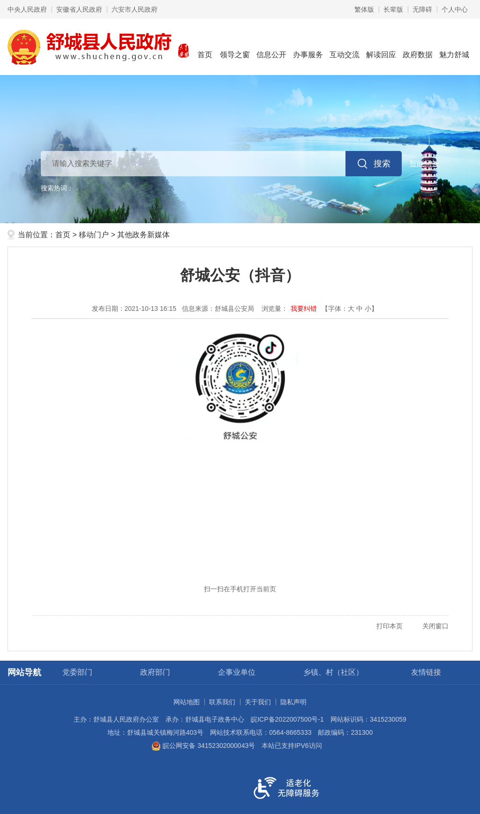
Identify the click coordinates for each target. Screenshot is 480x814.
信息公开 (271, 46)
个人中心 (455, 9)
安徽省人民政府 (79, 9)
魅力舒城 (454, 46)
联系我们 (222, 702)
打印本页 (389, 626)
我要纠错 (304, 308)
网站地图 (186, 702)
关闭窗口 (435, 626)
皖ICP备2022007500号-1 (287, 719)
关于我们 (258, 702)
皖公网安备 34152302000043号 (203, 745)
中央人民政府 (27, 9)
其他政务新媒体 (143, 235)
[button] (393, 9)
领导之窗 (235, 46)
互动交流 (344, 46)
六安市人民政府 (135, 9)
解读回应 (381, 46)
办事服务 (308, 46)
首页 (205, 46)
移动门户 (94, 235)
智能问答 (424, 163)
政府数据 (417, 46)
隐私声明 (293, 702)
